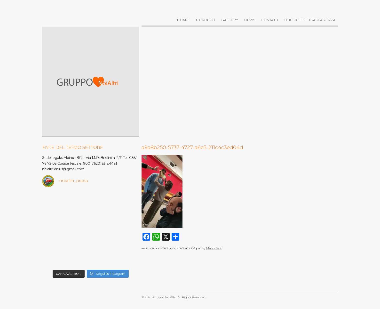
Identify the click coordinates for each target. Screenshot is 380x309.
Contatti (269, 20)
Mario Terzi (214, 248)
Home (183, 20)
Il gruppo (205, 20)
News (249, 20)
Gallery (229, 20)
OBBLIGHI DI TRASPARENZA (309, 20)
